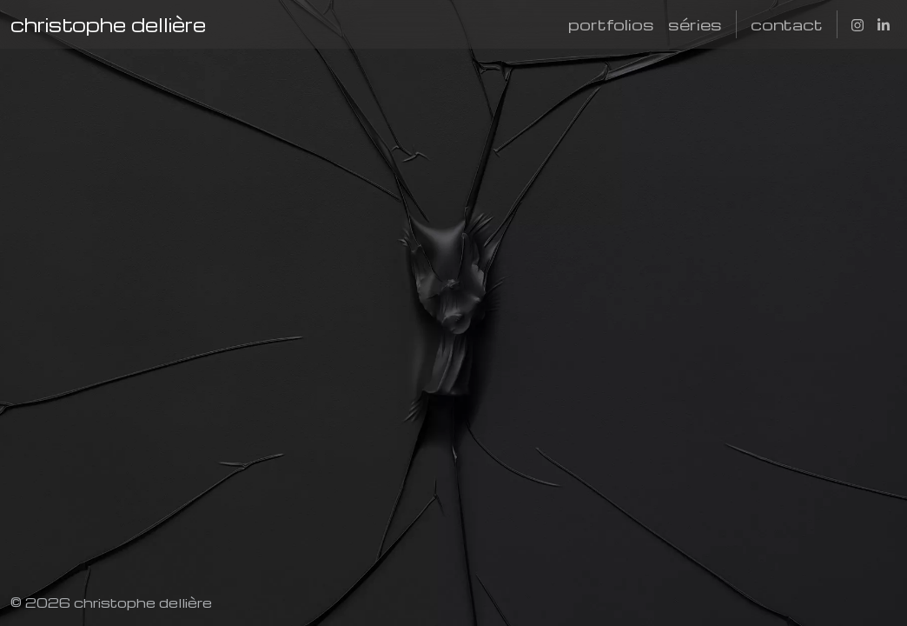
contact (787, 24)
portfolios (611, 24)
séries (695, 24)
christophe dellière (108, 24)
